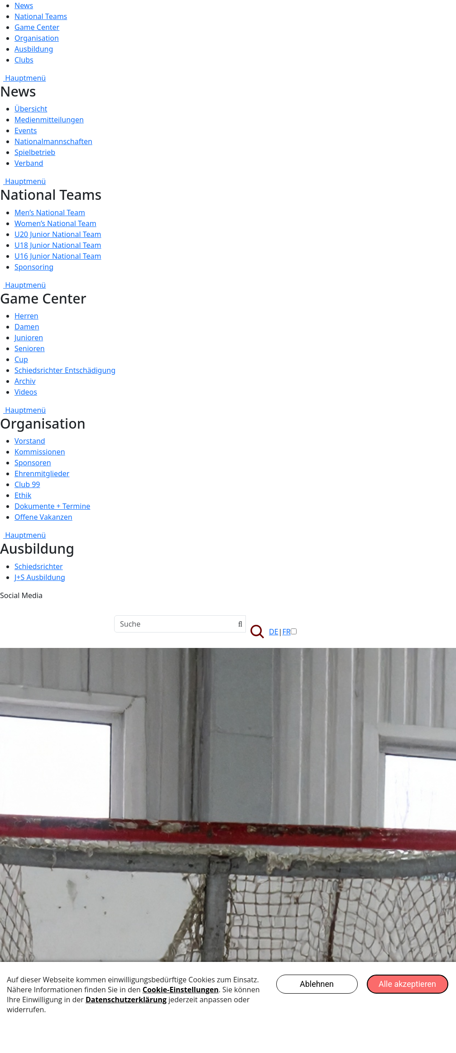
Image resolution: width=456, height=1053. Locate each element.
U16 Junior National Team (57, 256)
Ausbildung (33, 49)
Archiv (24, 381)
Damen (26, 327)
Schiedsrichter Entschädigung (64, 370)
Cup (21, 359)
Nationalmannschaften (53, 141)
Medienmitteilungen (49, 120)
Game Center (36, 27)
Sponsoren (32, 463)
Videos (25, 392)
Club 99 (27, 484)
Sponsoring (33, 267)
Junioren (28, 338)
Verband (28, 163)
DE (273, 632)
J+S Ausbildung (39, 577)
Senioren (29, 348)
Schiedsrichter (38, 566)
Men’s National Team (49, 212)
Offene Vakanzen (43, 517)
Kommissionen (39, 452)
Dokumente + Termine (52, 506)
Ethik (22, 495)
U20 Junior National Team (57, 234)
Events (25, 130)
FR (286, 632)
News (23, 5)
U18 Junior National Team (57, 245)
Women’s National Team (55, 223)
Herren (26, 316)
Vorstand (29, 441)
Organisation (36, 38)
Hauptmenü (23, 78)
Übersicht (30, 109)
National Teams (40, 16)
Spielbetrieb (34, 152)
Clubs (24, 60)
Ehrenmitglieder (41, 473)
